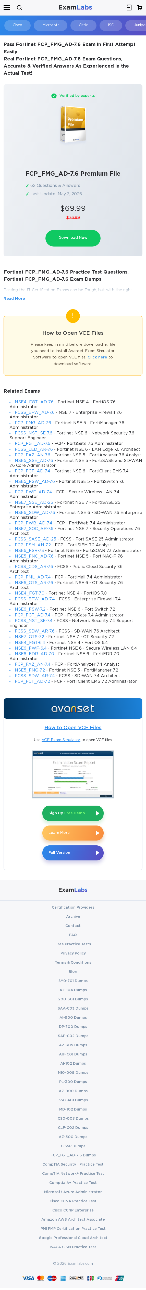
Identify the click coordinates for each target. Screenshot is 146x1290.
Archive (73, 918)
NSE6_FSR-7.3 (29, 551)
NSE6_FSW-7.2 (30, 610)
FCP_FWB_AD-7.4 (33, 524)
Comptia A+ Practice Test (73, 1184)
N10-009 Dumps (73, 1074)
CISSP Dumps (73, 1148)
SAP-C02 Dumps (73, 1037)
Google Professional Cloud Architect (73, 1239)
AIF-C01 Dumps (73, 1056)
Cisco (15, 25)
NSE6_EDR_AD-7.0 (34, 654)
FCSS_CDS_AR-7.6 (34, 567)
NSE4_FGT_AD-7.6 (34, 403)
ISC (101, 25)
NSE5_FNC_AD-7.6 (34, 557)
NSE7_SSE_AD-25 (34, 503)
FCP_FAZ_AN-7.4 (33, 665)
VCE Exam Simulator (61, 740)
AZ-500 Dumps (73, 1138)
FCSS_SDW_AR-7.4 (35, 676)
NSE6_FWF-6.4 (31, 649)
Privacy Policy (73, 955)
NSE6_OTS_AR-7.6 (34, 583)
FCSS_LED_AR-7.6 (34, 450)
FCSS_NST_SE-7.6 (33, 434)
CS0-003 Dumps (73, 1120)
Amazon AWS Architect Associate (73, 1221)
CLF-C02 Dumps (73, 1129)
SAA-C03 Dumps (73, 1010)
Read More (14, 299)
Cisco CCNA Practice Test (73, 1203)
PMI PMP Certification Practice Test (73, 1230)
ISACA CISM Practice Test (73, 1248)
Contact (73, 927)
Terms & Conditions (73, 964)
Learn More (60, 833)
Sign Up (68, 813)
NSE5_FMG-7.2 (30, 671)
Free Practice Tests (73, 946)
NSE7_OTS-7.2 (29, 637)
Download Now (73, 238)
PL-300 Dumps (73, 1083)
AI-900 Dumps (73, 1019)
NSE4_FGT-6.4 (30, 643)
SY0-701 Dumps (73, 982)
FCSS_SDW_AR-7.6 (35, 632)
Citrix (76, 25)
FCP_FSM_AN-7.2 (33, 545)
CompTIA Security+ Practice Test (73, 1166)
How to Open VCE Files (72, 728)
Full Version (60, 854)
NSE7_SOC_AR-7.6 (34, 529)
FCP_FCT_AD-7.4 (32, 472)
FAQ (73, 936)
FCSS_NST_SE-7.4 (34, 621)
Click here (97, 357)
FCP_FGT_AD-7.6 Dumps (73, 1157)
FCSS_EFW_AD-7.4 (35, 599)
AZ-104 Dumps (73, 992)
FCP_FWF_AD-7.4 (33, 492)
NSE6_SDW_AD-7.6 (35, 513)
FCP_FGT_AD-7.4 (33, 615)
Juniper (127, 25)
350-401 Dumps (73, 1102)
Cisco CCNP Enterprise (73, 1212)
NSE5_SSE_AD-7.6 (34, 461)
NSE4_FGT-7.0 (29, 594)
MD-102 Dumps (73, 1111)
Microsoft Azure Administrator (73, 1193)
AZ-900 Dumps (73, 1092)
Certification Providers (73, 909)
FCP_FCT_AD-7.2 (32, 682)
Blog (73, 973)
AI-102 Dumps (73, 1065)
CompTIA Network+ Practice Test (73, 1175)
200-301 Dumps (73, 1001)
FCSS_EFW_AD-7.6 (35, 413)
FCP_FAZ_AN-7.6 (32, 456)
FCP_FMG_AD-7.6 (33, 423)
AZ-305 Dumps (73, 1047)
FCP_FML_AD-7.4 (33, 578)
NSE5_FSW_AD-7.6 (35, 482)
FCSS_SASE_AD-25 (35, 540)
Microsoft (46, 25)
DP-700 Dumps (73, 1028)
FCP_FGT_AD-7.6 (32, 444)
